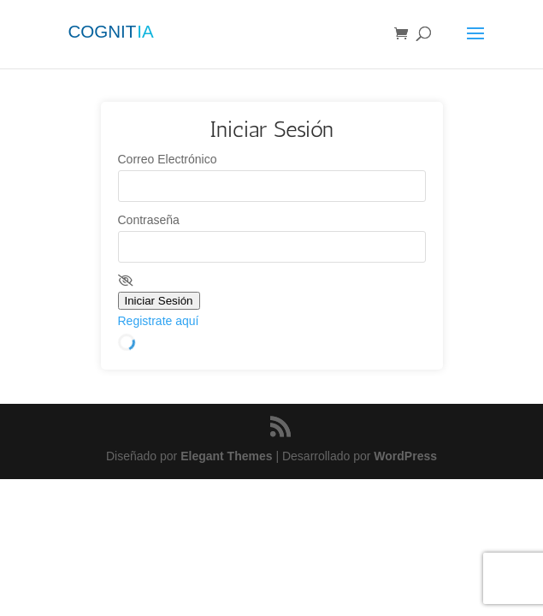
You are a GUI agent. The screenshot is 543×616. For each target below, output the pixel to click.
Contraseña (149, 220)
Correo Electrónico (167, 159)
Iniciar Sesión (159, 300)
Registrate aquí (158, 321)
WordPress (405, 456)
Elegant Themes (226, 456)
